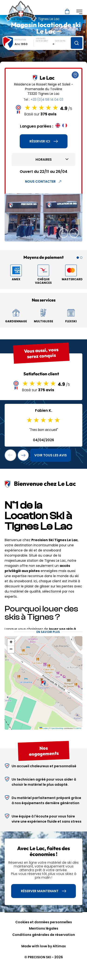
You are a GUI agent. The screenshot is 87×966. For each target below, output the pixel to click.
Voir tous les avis (50, 455)
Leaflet (43, 728)
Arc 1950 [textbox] (21, 44)
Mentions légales (43, 928)
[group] (43, 217)
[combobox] (24, 44)
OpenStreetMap (57, 728)
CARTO (78, 728)
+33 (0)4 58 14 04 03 (47, 99)
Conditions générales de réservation (43, 934)
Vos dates (40, 39)
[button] (63, 233)
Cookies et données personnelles (43, 922)
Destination (20, 40)
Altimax (59, 946)
